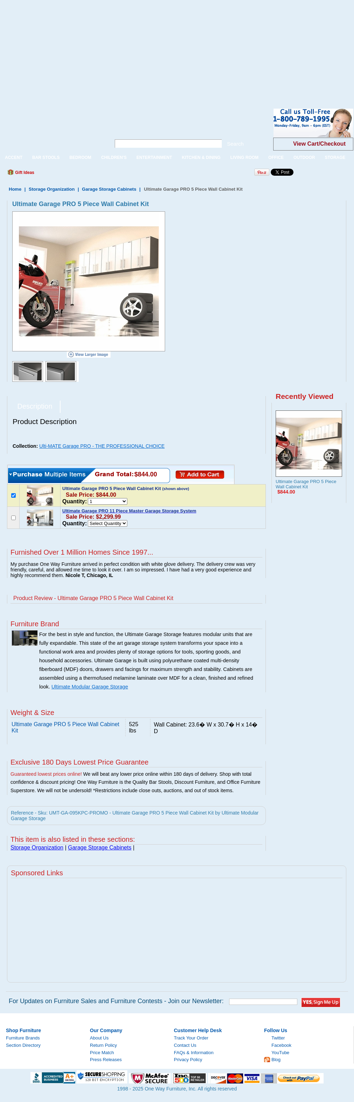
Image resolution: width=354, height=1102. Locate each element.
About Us (99, 1038)
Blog (276, 1059)
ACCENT (13, 157)
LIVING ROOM (244, 157)
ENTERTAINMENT (154, 157)
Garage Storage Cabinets (109, 189)
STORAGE (335, 157)
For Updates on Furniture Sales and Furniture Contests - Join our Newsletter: (116, 1001)
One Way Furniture (51, 128)
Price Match (102, 1052)
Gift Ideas (24, 172)
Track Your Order (191, 1038)
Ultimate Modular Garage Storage (89, 686)
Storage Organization (52, 189)
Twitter (278, 1038)
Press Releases (106, 1059)
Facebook (281, 1045)
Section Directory (23, 1045)
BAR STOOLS (45, 157)
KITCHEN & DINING (201, 157)
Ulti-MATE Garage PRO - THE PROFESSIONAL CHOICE (101, 446)
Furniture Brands (23, 1038)
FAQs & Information (193, 1052)
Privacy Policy (188, 1059)
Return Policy (103, 1045)
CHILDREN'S (114, 157)
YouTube (280, 1052)
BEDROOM (80, 157)
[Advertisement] (104, 49)
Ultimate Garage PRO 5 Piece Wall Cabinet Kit (306, 484)
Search (235, 144)
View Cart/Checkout (319, 144)
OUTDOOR (304, 157)
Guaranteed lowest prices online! (46, 774)
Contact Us (185, 1045)
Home (15, 189)
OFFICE (276, 157)
